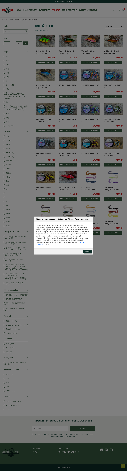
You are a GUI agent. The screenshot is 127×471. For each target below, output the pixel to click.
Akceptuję (87, 251)
